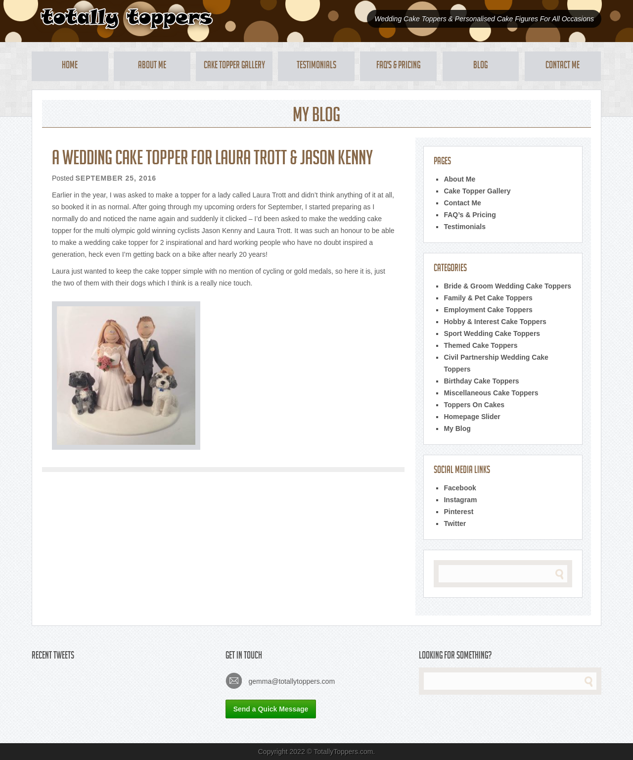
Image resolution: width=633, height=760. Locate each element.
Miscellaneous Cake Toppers (491, 393)
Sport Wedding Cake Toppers (492, 333)
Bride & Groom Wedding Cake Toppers (507, 286)
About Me (152, 66)
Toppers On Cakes (474, 405)
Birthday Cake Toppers (481, 381)
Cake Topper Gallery (234, 66)
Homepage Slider (472, 417)
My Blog (457, 428)
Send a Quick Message (271, 709)
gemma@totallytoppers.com (280, 680)
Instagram (460, 500)
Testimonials (316, 66)
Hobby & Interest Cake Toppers (495, 322)
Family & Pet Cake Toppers (488, 298)
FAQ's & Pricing (398, 66)
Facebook (460, 488)
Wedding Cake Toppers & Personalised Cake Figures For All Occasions (484, 19)
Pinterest (458, 512)
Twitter (455, 523)
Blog (480, 66)
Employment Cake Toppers (488, 310)
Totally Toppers (126, 18)
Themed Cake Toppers (480, 345)
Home (70, 66)
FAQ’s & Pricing (470, 215)
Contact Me (562, 66)
